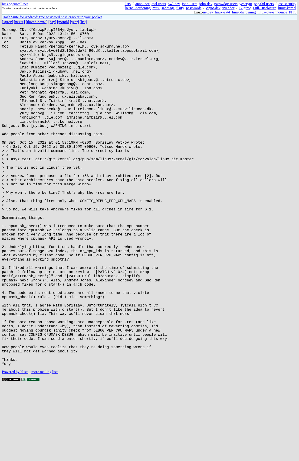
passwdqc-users (225, 4)
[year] (74, 22)
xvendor (228, 8)
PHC (292, 12)
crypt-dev (213, 8)
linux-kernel (287, 8)
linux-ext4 (222, 12)
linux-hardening (244, 12)
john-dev (205, 4)
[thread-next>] (36, 22)
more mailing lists (44, 447)
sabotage (168, 8)
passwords (193, 8)
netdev (208, 12)
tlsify (180, 8)
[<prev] (7, 22)
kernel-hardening (138, 8)
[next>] (19, 22)
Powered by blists (15, 447)
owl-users (158, 4)
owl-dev (174, 4)
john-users (189, 4)
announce (142, 4)
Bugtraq (245, 8)
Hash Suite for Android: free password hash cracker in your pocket (52, 17)
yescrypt (246, 4)
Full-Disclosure (264, 8)
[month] (63, 22)
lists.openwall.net (15, 4)
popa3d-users (264, 4)
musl (156, 8)
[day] (52, 22)
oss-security (287, 4)
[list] (83, 22)
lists (128, 4)
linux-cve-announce (272, 12)
